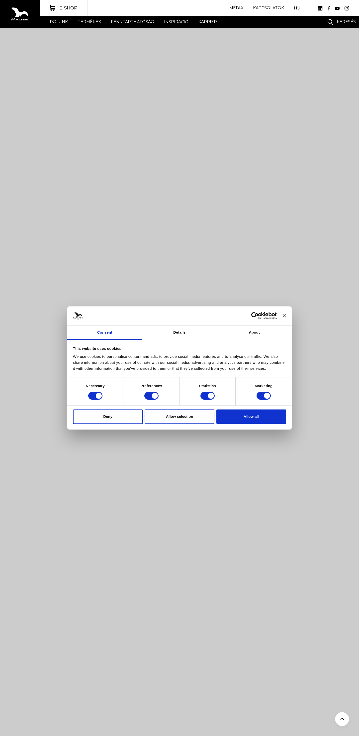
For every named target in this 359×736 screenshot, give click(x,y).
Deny (107, 416)
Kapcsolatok (268, 7)
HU (297, 8)
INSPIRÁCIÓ (176, 21)
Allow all (251, 416)
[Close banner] (284, 316)
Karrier (207, 21)
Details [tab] (179, 332)
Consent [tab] (104, 332)
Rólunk (59, 21)
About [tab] (254, 332)
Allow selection (179, 416)
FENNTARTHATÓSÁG (132, 21)
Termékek (89, 21)
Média (236, 7)
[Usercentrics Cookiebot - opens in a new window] (255, 316)
